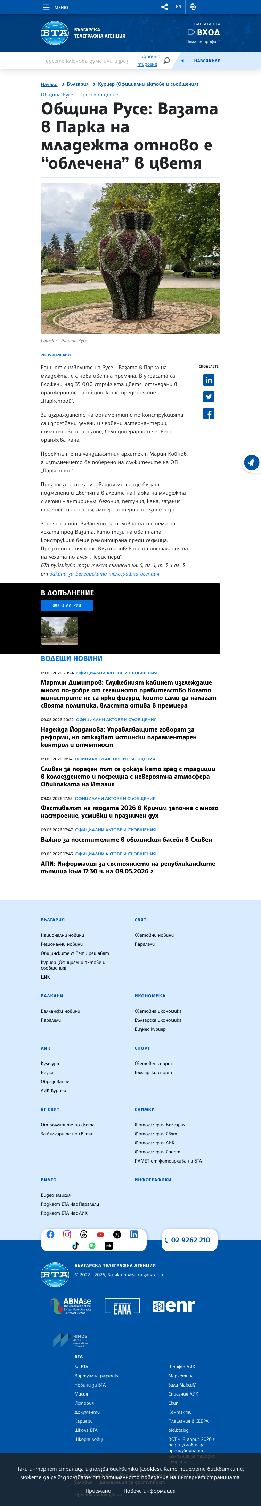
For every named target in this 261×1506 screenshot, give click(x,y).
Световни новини (154, 935)
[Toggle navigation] (55, 6)
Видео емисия (56, 1195)
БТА (79, 1356)
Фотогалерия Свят (156, 1134)
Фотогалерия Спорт (157, 1152)
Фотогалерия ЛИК (155, 1143)
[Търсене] (166, 60)
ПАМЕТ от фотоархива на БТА (168, 1161)
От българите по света (68, 1125)
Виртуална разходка (97, 1376)
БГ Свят (50, 1109)
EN (178, 6)
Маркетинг (181, 1376)
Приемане (98, 1490)
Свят (141, 920)
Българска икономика (158, 1020)
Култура (50, 1063)
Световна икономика (158, 1011)
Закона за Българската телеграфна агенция (104, 573)
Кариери (84, 1421)
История (84, 1403)
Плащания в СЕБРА (189, 1421)
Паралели (145, 944)
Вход (208, 32)
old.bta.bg (179, 1430)
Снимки (145, 1109)
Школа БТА (86, 1430)
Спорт (142, 1048)
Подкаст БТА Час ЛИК (64, 1213)
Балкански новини (60, 1011)
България (78, 84)
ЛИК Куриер (53, 1091)
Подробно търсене (148, 60)
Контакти (180, 1412)
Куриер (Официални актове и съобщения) (148, 84)
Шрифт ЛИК (182, 1367)
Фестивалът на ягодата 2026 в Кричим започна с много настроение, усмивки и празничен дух (130, 811)
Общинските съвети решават (75, 953)
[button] (164, 7)
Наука (47, 1072)
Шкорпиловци (90, 1439)
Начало (49, 84)
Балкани (52, 996)
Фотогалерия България (160, 1125)
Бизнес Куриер (150, 1029)
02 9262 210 (191, 1240)
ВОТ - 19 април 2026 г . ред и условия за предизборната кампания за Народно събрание (193, 1451)
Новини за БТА (90, 1385)
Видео (49, 1180)
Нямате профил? (203, 41)
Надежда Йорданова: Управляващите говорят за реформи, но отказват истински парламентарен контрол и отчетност (119, 737)
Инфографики (153, 1180)
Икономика (150, 996)
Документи (87, 1412)
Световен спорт (153, 1063)
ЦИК (45, 977)
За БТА (81, 1367)
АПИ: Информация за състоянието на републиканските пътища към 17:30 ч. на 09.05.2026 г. (128, 867)
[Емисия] (182, 60)
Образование (55, 1081)
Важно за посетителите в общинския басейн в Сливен (126, 839)
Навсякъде (207, 61)
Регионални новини (62, 944)
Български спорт (153, 1072)
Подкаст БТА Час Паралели (70, 1204)
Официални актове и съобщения (116, 673)
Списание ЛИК (183, 1394)
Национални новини (62, 935)
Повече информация (150, 1490)
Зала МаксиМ (183, 1385)
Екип (174, 1403)
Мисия (81, 1394)
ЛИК (46, 1048)
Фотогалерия (66, 605)
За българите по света (66, 1134)
